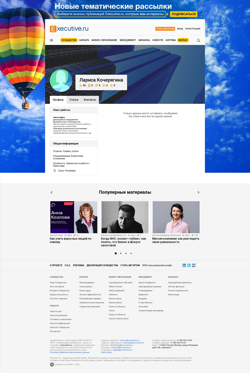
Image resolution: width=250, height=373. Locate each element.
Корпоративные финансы (179, 283)
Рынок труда (85, 291)
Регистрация (192, 29)
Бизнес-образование (104, 40)
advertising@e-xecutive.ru (121, 345)
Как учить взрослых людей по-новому (71, 240)
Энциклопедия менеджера (151, 311)
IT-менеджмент (145, 291)
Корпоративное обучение (120, 283)
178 (196, 235)
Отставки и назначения (60, 319)
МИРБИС (183, 40)
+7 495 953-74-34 (184, 340)
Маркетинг (143, 295)
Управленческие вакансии (91, 303)
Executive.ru (66, 345)
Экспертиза (56, 235)
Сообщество (69, 40)
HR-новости (55, 331)
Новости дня (56, 311)
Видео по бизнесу (117, 314)
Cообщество (56, 277)
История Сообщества (59, 291)
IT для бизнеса (145, 303)
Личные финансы (176, 287)
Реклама (78, 265)
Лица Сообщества (58, 283)
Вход (180, 29)
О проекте (56, 265)
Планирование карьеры (90, 299)
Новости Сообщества (60, 327)
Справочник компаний (89, 307)
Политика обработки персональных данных (70, 352)
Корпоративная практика (166, 235)
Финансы (144, 40)
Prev (51, 192)
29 (77, 235)
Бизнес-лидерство (147, 283)
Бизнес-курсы (115, 299)
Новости (157, 40)
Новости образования (60, 323)
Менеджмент (128, 40)
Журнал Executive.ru (59, 295)
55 (82, 85)
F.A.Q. (68, 265)
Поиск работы (85, 287)
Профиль (58, 99)
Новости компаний (58, 315)
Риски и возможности (113, 235)
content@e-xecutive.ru (121, 347)
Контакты (90, 99)
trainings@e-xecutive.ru (133, 343)
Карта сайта (106, 352)
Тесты (111, 311)
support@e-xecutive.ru (122, 350)
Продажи (143, 299)
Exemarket (143, 307)
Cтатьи (74, 99)
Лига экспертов (57, 287)
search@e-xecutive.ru (129, 340)
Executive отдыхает (58, 299)
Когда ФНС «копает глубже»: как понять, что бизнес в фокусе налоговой (123, 242)
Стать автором (165, 29)
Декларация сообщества (102, 265)
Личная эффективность (90, 295)
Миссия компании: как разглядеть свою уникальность (175, 240)
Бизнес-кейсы (115, 303)
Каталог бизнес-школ (119, 318)
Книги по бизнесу (117, 307)
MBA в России (115, 287)
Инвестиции (173, 295)
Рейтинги (113, 295)
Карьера (84, 40)
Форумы (171, 40)
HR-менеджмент (86, 283)
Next (198, 192)
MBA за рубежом (116, 291)
